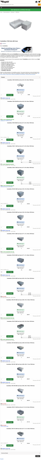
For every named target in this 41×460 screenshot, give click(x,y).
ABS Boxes (17, 12)
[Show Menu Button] (1, 7)
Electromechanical (6, 12)
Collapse (37, 456)
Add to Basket (9, 116)
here (29, 9)
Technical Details (4, 453)
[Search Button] (39, 5)
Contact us (3, 120)
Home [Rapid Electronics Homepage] (1, 12)
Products (3, 77)
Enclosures (13, 12)
